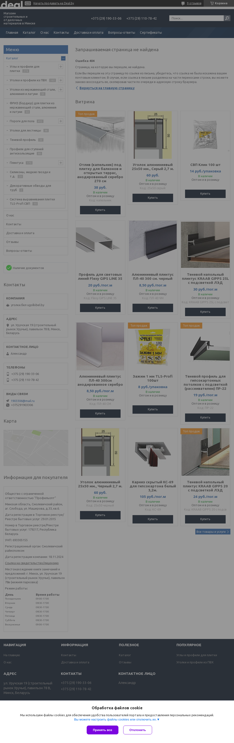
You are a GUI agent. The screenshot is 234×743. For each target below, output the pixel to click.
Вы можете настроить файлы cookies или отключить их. (115, 719)
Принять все (102, 730)
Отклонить (137, 730)
